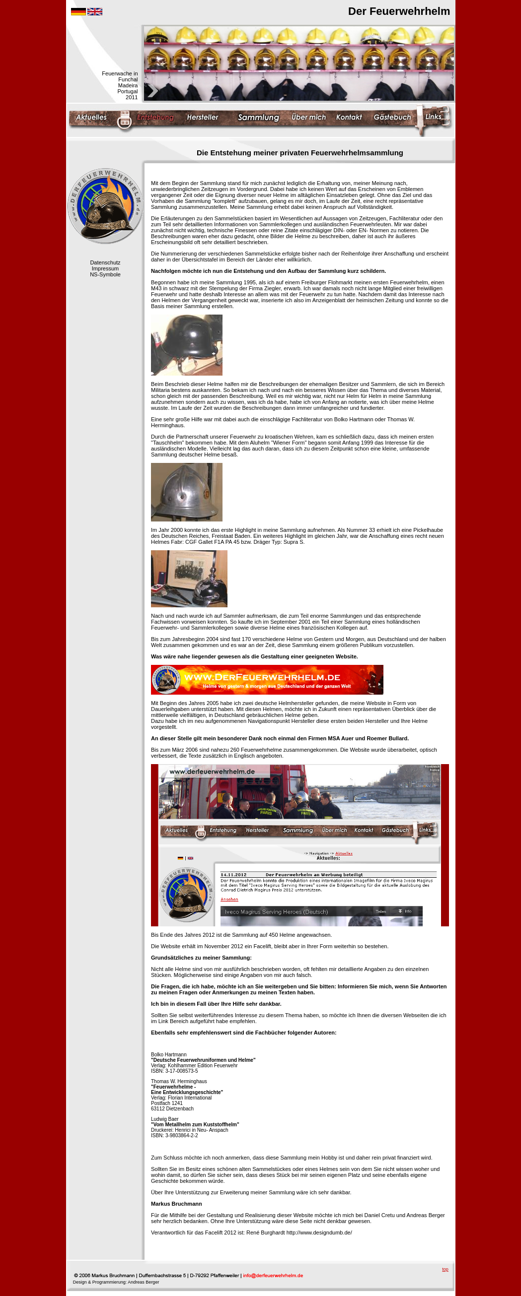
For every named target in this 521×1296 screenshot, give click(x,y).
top (445, 1269)
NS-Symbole (105, 274)
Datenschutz (105, 262)
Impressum (105, 268)
